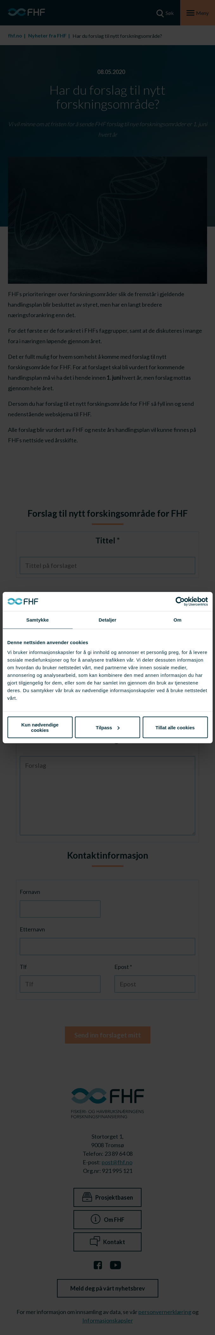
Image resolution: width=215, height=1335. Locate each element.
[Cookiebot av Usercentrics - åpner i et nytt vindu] (180, 601)
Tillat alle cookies (175, 727)
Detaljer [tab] (108, 619)
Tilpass (108, 727)
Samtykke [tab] (37, 619)
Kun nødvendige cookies (40, 727)
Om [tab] (177, 619)
